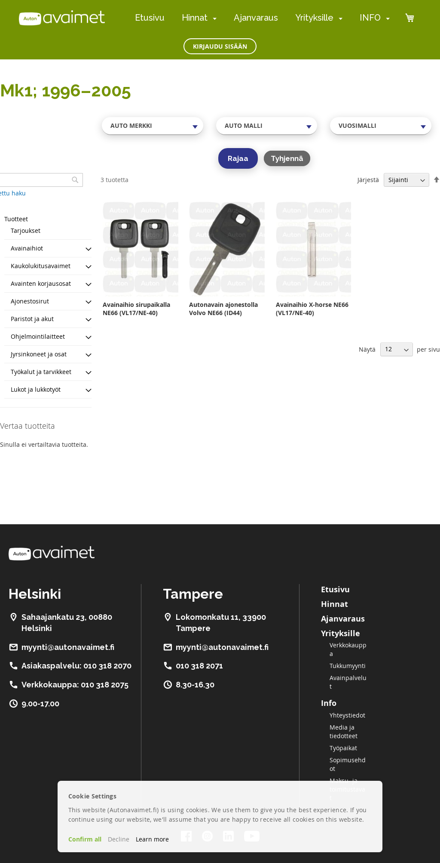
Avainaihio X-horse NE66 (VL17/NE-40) (312, 308)
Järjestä (368, 180)
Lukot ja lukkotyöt (36, 389)
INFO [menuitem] (370, 17)
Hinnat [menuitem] (195, 17)
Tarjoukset (25, 230)
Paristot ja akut (32, 319)
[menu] (262, 18)
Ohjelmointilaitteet (38, 336)
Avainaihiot (27, 248)
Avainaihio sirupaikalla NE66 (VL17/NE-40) (136, 308)
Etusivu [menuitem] (150, 17)
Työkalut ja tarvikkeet (41, 372)
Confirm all (84, 839)
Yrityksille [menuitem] (314, 17)
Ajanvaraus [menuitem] (256, 17)
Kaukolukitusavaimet (40, 266)
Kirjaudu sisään (220, 46)
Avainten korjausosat (41, 283)
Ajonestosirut (30, 301)
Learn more (152, 839)
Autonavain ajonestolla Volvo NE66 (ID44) (223, 308)
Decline (118, 839)
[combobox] (152, 125)
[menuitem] (213, 18)
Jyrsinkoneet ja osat (39, 354)
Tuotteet (16, 219)
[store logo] (62, 17)
